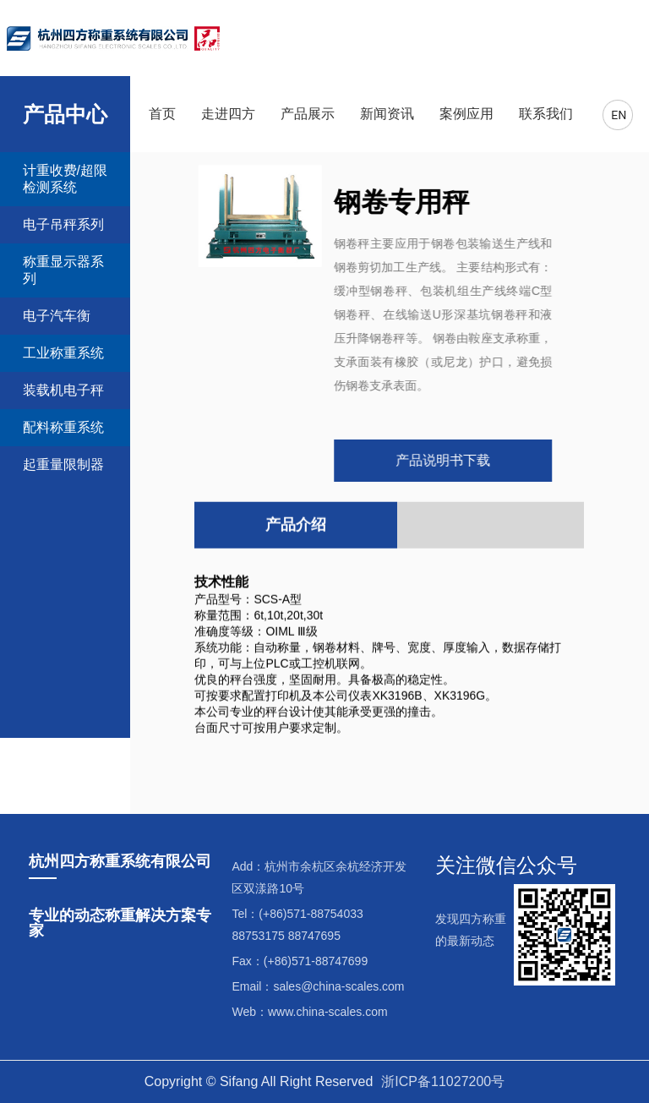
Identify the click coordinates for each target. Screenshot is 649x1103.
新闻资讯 (387, 113)
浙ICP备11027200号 (442, 1081)
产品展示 (308, 113)
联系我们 (546, 113)
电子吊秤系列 (63, 224)
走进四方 (228, 113)
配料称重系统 (63, 427)
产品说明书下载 (441, 460)
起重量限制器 (63, 464)
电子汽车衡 (56, 316)
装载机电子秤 (63, 390)
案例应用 (466, 113)
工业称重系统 (63, 353)
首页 (162, 113)
